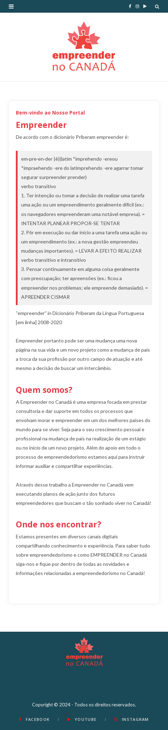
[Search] (157, 6)
